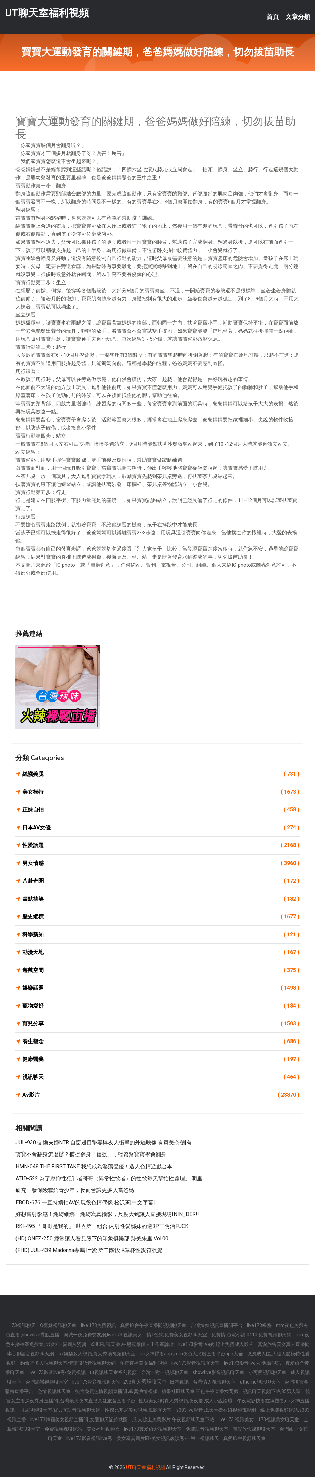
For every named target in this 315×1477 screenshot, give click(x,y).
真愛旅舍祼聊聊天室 (254, 1429)
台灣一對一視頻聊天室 (165, 1372)
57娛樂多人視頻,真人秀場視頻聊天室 (97, 1353)
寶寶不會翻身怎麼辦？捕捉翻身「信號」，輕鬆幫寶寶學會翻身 (90, 1154)
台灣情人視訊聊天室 (215, 1382)
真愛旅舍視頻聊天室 (244, 1438)
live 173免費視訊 (99, 1325)
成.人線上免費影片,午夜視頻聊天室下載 (173, 1419)
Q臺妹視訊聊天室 (58, 1325)
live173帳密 (260, 1325)
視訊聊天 (161, 1077)
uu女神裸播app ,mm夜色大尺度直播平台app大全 (192, 1353)
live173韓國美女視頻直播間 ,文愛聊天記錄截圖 (79, 1419)
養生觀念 (161, 1041)
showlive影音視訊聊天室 (219, 1372)
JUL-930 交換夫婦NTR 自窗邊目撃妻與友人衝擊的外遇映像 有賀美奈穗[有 (103, 1142)
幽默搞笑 (161, 899)
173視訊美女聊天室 (279, 1419)
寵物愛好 (161, 1006)
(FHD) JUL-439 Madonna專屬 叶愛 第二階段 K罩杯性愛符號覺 (88, 1250)
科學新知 (161, 934)
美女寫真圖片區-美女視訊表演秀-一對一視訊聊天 (168, 1438)
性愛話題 (161, 845)
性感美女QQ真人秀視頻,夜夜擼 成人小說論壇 (186, 1400)
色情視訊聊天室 (55, 1391)
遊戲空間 (161, 970)
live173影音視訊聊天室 (196, 1363)
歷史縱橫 (161, 916)
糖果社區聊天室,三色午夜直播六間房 (200, 1391)
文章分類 (298, 16)
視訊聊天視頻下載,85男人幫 (272, 1391)
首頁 (272, 16)
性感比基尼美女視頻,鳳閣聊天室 (139, 1410)
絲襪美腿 (161, 774)
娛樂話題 (161, 988)
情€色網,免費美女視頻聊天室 (177, 1334)
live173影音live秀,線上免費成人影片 (216, 1344)
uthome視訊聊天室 (260, 1382)
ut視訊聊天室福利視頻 (114, 1372)
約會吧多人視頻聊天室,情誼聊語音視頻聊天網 (68, 1363)
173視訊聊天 (23, 1325)
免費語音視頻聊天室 (207, 1429)
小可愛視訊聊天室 (268, 1372)
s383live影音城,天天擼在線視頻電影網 (216, 1410)
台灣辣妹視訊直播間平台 (217, 1325)
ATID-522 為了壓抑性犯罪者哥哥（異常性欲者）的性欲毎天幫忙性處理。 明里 (108, 1178)
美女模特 (161, 792)
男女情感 (161, 863)
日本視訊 (180, 1382)
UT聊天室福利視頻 (47, 13)
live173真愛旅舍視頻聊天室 (153, 1429)
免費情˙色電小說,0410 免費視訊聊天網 (252, 1334)
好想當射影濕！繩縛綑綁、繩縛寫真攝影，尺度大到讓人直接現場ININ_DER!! (107, 1214)
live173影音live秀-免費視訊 (253, 1363)
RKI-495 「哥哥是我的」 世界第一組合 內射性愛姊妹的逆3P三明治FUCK (101, 1226)
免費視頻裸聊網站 (63, 1429)
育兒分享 (161, 1023)
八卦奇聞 (161, 881)
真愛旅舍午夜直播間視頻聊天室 (153, 1325)
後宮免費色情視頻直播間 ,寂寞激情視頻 (116, 1391)
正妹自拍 (161, 810)
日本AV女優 (161, 827)
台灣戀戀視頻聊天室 (47, 1382)
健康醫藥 (161, 1059)
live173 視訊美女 (237, 1419)
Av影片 (161, 1095)
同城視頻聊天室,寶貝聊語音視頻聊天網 (60, 1410)
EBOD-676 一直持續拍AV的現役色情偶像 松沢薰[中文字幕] (85, 1202)
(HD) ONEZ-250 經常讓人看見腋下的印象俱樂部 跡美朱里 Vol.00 (91, 1238)
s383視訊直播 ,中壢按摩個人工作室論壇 (133, 1344)
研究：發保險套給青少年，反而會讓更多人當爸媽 (74, 1190)
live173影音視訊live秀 (89, 1438)
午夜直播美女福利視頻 (144, 1363)
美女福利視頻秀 (104, 1429)
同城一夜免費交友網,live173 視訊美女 (103, 1334)
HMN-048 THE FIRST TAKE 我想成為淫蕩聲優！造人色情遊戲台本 (93, 1166)
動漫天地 (161, 952)
